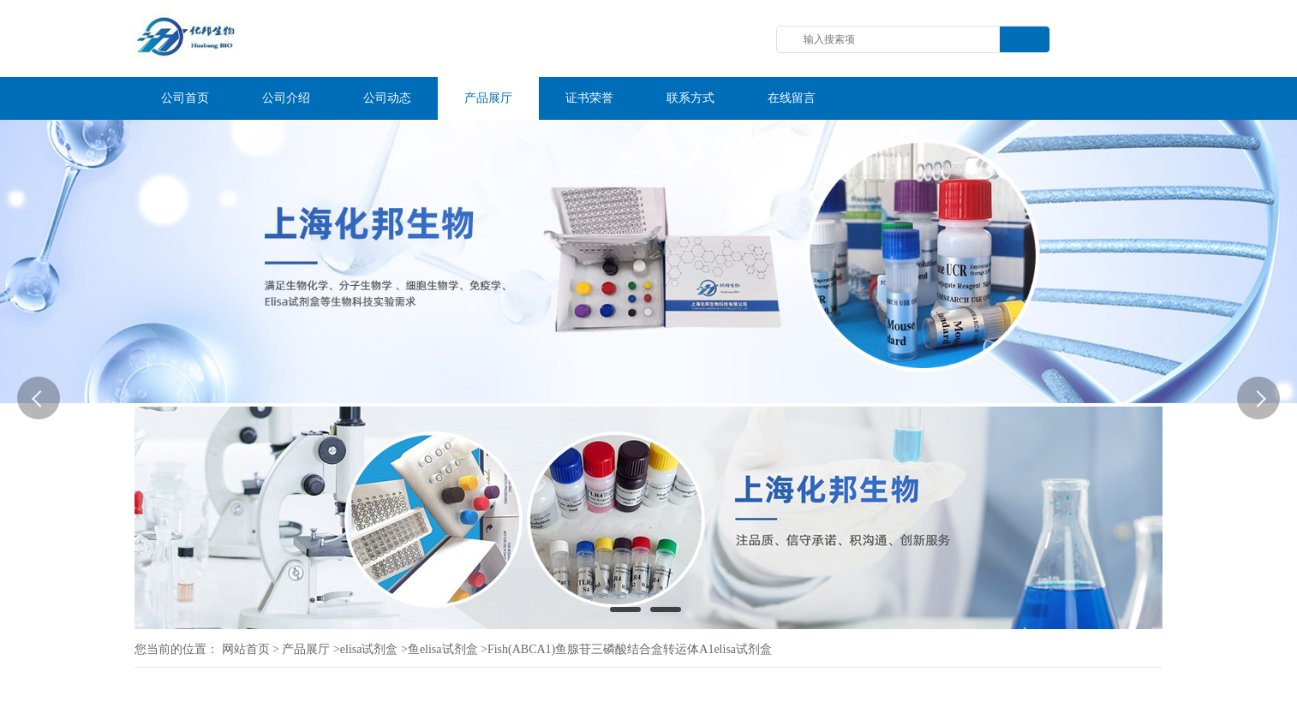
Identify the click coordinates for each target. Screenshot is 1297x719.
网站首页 (246, 649)
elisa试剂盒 (369, 649)
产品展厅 (306, 649)
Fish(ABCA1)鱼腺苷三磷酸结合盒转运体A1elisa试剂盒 (629, 649)
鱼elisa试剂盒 (443, 649)
